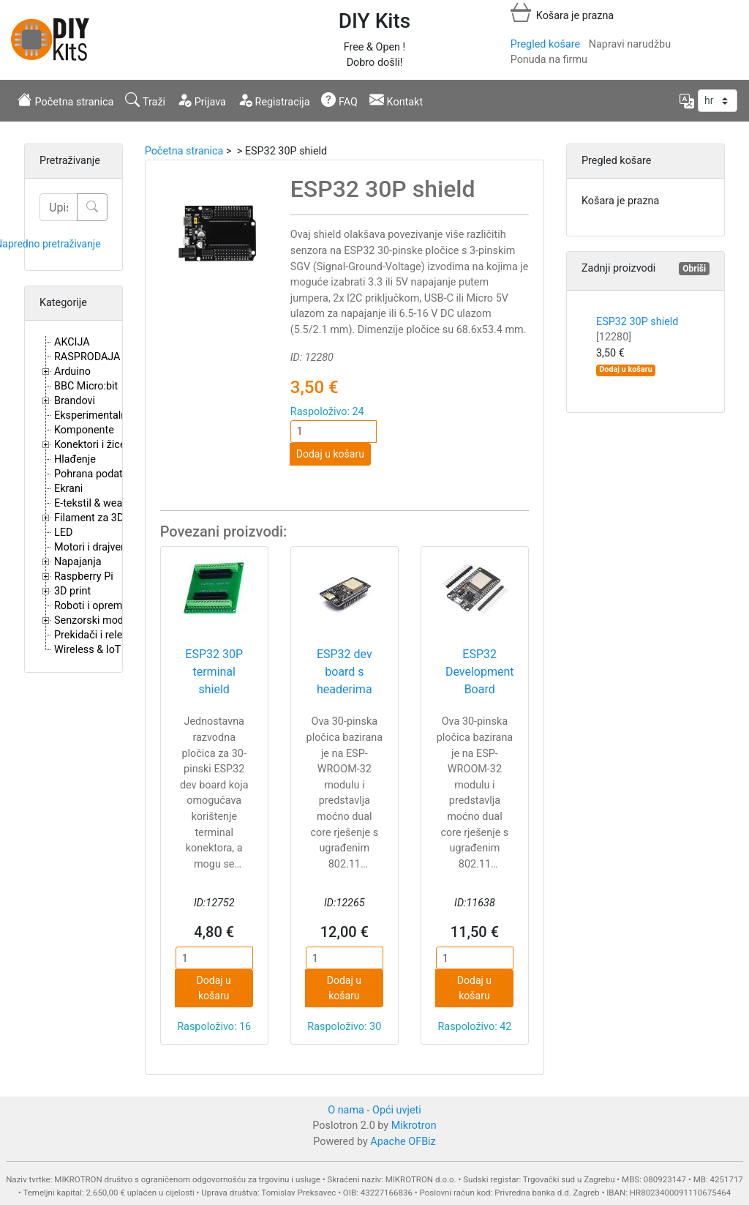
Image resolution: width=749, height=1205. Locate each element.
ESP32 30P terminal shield (214, 671)
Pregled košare (545, 44)
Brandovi (74, 401)
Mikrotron (414, 1125)
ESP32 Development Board (479, 671)
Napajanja (78, 562)
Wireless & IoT (87, 649)
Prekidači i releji (90, 635)
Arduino (72, 371)
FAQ (339, 100)
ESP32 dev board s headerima (344, 671)
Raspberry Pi (83, 576)
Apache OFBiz (402, 1141)
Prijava (201, 100)
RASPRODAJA (87, 357)
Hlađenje (75, 459)
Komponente (84, 430)
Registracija (274, 100)
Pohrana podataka (97, 474)
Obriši (694, 269)
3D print (72, 591)
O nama (346, 1110)
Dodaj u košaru (330, 454)
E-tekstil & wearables (102, 503)
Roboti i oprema (91, 606)
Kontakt (396, 100)
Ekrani (68, 488)
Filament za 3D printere (108, 518)
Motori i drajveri (90, 547)
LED (63, 532)
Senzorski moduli (94, 620)
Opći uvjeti (396, 1110)
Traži (145, 100)
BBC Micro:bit (86, 386)
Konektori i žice (90, 445)
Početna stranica (65, 100)
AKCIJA (72, 342)
